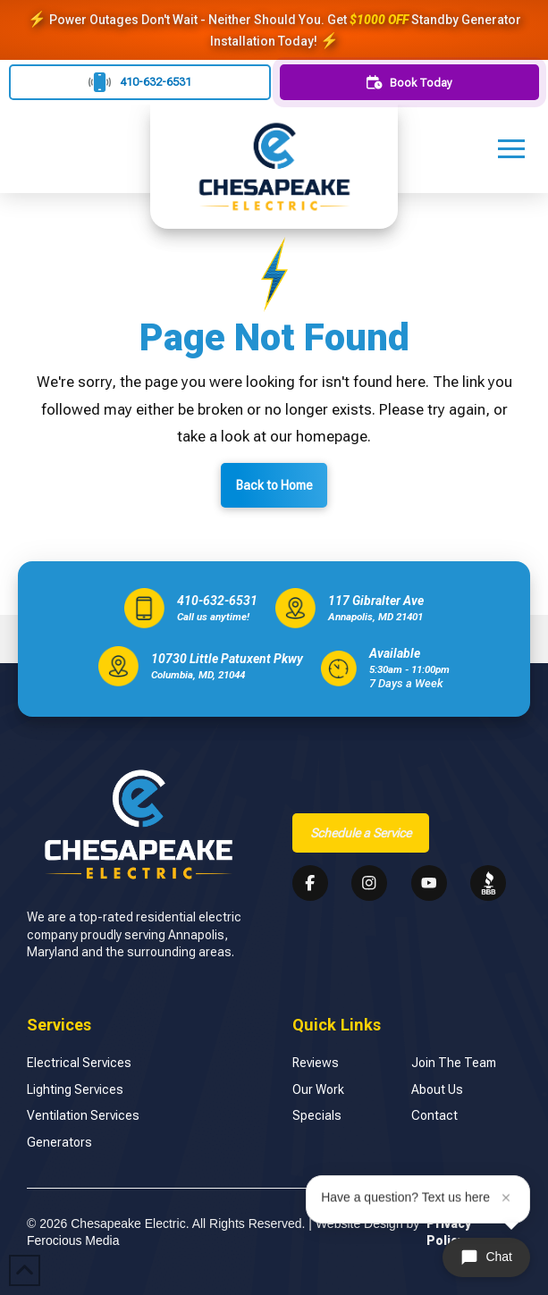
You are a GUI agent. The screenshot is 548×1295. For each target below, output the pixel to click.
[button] (511, 148)
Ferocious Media (73, 1240)
